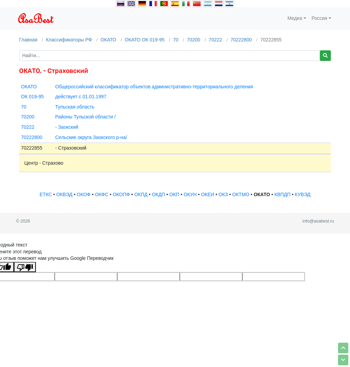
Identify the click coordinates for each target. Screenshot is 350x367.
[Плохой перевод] (25, 267)
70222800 (241, 39)
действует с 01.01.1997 (81, 96)
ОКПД (141, 194)
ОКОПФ (121, 194)
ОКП (174, 194)
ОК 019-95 (32, 96)
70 (175, 39)
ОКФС (101, 194)
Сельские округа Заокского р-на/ (91, 137)
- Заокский (67, 127)
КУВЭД (303, 194)
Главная (28, 39)
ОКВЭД (64, 194)
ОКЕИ (207, 194)
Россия (319, 18)
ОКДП (158, 194)
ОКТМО (240, 194)
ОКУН (190, 194)
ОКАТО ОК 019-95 (145, 39)
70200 (193, 39)
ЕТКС (46, 194)
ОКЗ (223, 194)
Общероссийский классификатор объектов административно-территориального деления (154, 86)
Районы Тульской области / (85, 116)
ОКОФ (84, 194)
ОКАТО (108, 39)
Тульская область (74, 107)
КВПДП (282, 194)
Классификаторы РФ (69, 39)
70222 (215, 39)
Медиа (294, 18)
